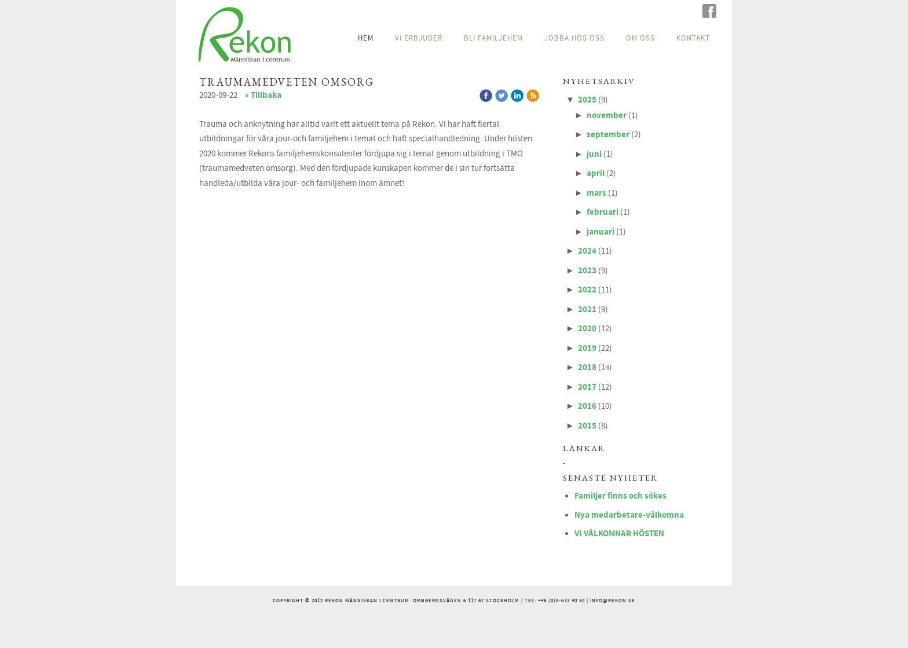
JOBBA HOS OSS (574, 38)
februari (602, 212)
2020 (587, 329)
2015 (587, 426)
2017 (587, 387)
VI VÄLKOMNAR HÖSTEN (619, 534)
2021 (587, 309)
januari (600, 232)
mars (596, 193)
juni (594, 154)
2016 (587, 406)
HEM (366, 38)
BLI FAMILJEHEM (493, 38)
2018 (587, 367)
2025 (587, 100)
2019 (587, 348)
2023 (587, 271)
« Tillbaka (263, 95)
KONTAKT (693, 38)
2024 (587, 251)
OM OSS (640, 38)
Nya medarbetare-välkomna (629, 515)
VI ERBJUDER (418, 38)
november (607, 115)
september (608, 135)
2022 (587, 290)
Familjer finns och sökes (620, 496)
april (596, 173)
